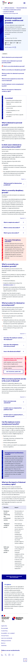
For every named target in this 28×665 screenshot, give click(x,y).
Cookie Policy (4, 630)
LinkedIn (2, 655)
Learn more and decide (6, 638)
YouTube (13, 655)
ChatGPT (13, 42)
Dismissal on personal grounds (10, 13)
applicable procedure (8, 284)
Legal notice (4, 625)
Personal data (4, 628)
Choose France (5, 635)
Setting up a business (6, 640)
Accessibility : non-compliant (8, 633)
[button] (24, 3)
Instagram (9, 655)
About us (3, 643)
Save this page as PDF (10, 47)
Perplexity (8, 44)
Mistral (7, 42)
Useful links (3, 645)
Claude (19, 42)
